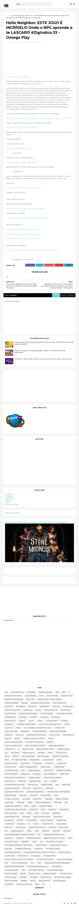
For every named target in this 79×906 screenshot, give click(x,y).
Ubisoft (23, 873)
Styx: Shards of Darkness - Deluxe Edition (19, 845)
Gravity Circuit (48, 770)
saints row (45, 831)
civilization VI (9, 724)
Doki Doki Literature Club (13, 745)
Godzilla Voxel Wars (11, 770)
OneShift (20, 820)
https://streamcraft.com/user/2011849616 (21, 128)
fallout (7, 756)
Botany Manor (68, 706)
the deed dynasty (64, 852)
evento (50, 752)
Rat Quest (52, 827)
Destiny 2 (17, 738)
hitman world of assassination (15, 777)
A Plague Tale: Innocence (13, 695)
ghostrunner (49, 763)
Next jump (45, 813)
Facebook (9, 494)
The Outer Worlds (49, 856)
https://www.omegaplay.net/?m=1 (19, 148)
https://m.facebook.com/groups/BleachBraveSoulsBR (27, 218)
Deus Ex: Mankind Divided (13, 742)
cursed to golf (59, 728)
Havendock (37, 774)
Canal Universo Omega (64, 713)
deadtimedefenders (39, 731)
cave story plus (10, 720)
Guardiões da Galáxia (63, 770)
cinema (40, 720)
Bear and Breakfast (11, 703)
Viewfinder (33, 877)
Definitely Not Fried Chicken (36, 735)
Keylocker (23, 795)
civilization (64, 720)
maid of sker (9, 802)
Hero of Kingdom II (50, 774)
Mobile (27, 15)
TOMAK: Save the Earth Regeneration (57, 863)
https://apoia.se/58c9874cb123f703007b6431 (23, 188)
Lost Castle (26, 799)
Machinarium (37, 799)
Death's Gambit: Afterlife (58, 731)
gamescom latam (11, 763)
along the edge (30, 695)
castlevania (23, 717)
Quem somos (20, 827)
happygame (25, 774)
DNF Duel (50, 742)
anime (41, 695)
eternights (41, 752)
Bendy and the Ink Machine (40, 703)
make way (20, 802)
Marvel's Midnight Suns (43, 802)
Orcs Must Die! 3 (31, 820)
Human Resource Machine (52, 777)
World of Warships (59, 880)
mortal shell (33, 809)
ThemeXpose (14, 903)
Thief (6, 863)
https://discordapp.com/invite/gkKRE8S (21, 162)
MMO (26, 806)
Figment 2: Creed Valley (60, 756)
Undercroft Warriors (49, 873)
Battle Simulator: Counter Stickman (50, 699)
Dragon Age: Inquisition (56, 745)
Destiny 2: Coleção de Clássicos (34, 738)
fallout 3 (16, 756)
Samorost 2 (67, 831)
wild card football (11, 880)
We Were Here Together (62, 877)
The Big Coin (38, 848)
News (36, 813)
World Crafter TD (44, 880)
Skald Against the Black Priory (54, 834)
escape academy (28, 752)
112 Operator (31, 692)
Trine (23, 870)
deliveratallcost (68, 735)
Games (59, 760)
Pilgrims (36, 824)
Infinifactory (22, 781)
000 (6, 692)
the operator (35, 856)
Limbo (56, 795)
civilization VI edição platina (26, 724)
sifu (39, 834)
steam (34, 841)
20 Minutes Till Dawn (45, 692)
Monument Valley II (45, 806)
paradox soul (9, 824)
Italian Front (66, 784)
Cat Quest (33, 717)
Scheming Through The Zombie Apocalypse (19, 834)
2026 (63, 692)
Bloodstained (20, 706)
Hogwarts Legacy (34, 777)
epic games (15, 752)
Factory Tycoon (61, 752)
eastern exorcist (28, 749)
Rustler (29, 831)
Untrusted (23, 877)
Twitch (8, 500)
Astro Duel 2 (30, 699)
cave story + (56, 717)
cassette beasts (10, 717)
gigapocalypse (46, 767)
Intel (45, 781)
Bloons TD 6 (33, 706)
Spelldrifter (25, 841)
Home (8, 15)
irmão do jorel (33, 784)
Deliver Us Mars (54, 735)
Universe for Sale (65, 873)
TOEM (39, 863)
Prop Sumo (9, 827)
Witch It (32, 880)
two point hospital (11, 873)
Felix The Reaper (43, 756)
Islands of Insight (46, 784)
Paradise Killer (61, 820)
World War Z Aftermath (24, 884)
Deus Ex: (51, 738)
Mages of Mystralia (62, 799)
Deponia (8, 738)
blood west (9, 706)
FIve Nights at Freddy (19, 760)
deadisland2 (25, 731)
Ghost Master (37, 763)
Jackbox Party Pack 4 (12, 788)
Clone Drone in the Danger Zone (50, 724)
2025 (57, 692)
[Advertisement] (39, 385)
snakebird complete (33, 838)
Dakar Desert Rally (11, 731)
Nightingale (56, 813)
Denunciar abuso (12, 513)
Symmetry (8, 848)
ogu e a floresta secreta (41, 816)
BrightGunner (28, 710)
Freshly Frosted (48, 760)
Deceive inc (20, 735)
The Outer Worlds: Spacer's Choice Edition (19, 859)
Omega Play (9, 498)
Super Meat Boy (41, 845)
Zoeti (37, 884)
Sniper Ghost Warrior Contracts (54, 838)
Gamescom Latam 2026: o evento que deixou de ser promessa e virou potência (43, 359)
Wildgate (24, 880)
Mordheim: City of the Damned (15, 809)
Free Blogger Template (26, 903)
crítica (18, 728)
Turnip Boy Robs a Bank (55, 870)
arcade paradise (52, 695)
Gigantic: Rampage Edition (28, 767)
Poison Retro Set (47, 824)
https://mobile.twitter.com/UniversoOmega (23, 239)
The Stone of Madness (64, 859)
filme (7, 760)
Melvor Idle (57, 802)
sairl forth (56, 831)
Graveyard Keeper (34, 770)
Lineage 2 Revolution (12, 799)
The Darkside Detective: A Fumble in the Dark (39, 852)
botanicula (56, 706)
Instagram (9, 496)
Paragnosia (21, 824)
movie (43, 809)
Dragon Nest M (10, 749)
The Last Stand (23, 856)
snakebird (19, 838)
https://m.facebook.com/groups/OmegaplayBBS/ (25, 209)
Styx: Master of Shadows (54, 841)
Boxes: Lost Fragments (12, 710)
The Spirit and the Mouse (45, 859)
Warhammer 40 (46, 877)
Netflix (29, 813)
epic (6, 752)
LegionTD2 (33, 795)
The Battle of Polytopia (23, 848)
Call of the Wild (10, 713)
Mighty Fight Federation (13, 806)
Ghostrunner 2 (61, 763)
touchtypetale (57, 866)
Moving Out (52, 809)
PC (31, 15)
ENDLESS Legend (63, 749)
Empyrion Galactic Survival (45, 749)
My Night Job (64, 809)
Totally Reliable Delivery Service (38, 866)
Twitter (8, 502)
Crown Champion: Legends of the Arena (37, 728)
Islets (57, 784)
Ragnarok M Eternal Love (37, 827)
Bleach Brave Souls (59, 703)
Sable (37, 831)
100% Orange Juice (17, 692)
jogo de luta (38, 788)
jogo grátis (49, 788)
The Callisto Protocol (53, 848)
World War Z (9, 884)
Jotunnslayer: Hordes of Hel (14, 791)
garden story (25, 763)
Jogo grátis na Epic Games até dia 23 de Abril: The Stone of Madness (36, 522)
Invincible (53, 781)
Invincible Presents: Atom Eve (14, 784)
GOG (23, 770)
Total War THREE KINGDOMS (14, 866)
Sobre (70, 838)
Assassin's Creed (66, 695)
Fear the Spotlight (28, 756)
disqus (63, 295)
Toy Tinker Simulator (11, 870)
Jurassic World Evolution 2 (35, 791)
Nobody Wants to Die (12, 816)
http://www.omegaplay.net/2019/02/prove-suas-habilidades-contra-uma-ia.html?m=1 (39, 118)
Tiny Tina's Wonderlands (19, 863)
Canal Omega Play (17, 15)
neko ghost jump (11, 813)
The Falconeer (10, 856)
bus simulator (65, 710)
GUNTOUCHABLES (11, 774)
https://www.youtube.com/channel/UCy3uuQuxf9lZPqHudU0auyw (32, 250)
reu (6, 831)
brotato (38, 710)
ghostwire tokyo (10, 767)
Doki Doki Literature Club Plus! (35, 745)
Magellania (48, 799)
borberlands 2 (44, 706)
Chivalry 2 (22, 720)
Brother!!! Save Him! (51, 710)
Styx (41, 841)
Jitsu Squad (26, 788)
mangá (29, 802)
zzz (43, 884)
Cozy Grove (9, 728)
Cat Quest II (44, 717)
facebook (71, 295)
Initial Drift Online (35, 781)
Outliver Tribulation (47, 820)
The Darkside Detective (13, 852)
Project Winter (61, 824)
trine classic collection (36, 870)
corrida (66, 724)
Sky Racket (9, 838)
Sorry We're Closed (11, 841)
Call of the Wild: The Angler (28, 713)
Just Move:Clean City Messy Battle (58, 791)
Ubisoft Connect (34, 873)
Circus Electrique (51, 720)
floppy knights (35, 760)
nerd (22, 813)
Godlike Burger (59, 767)
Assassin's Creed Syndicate (14, 699)
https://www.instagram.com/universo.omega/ (23, 234)
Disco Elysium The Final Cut (35, 742)
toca (32, 863)
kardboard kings (10, 795)
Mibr (66, 802)
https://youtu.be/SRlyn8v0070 (17, 77)
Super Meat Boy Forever (58, 845)
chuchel (31, 720)
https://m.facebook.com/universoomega (21, 229)
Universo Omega (11, 504)
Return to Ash (63, 827)
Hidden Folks (64, 774)
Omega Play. (9, 820)
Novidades (26, 816)
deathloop (8, 735)
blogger (56, 295)
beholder (24, 703)
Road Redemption (17, 831)
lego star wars (45, 795)
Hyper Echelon (10, 781)
